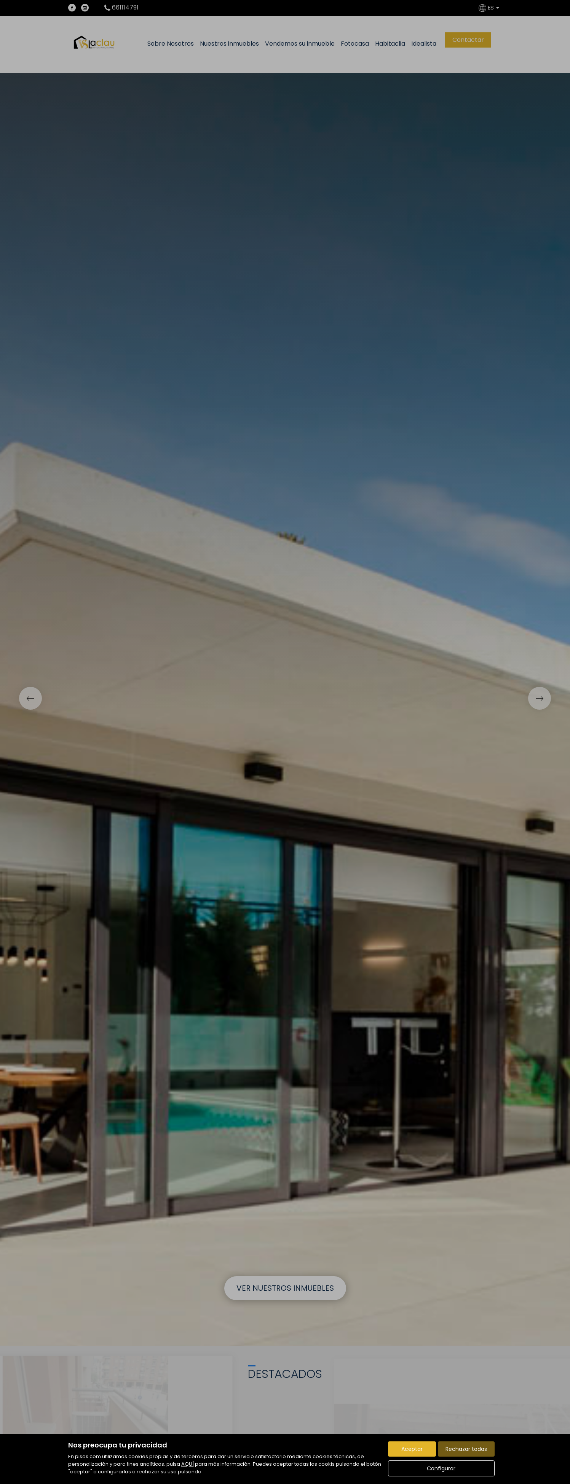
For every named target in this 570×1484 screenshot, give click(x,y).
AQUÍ (187, 1464)
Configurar (441, 1468)
